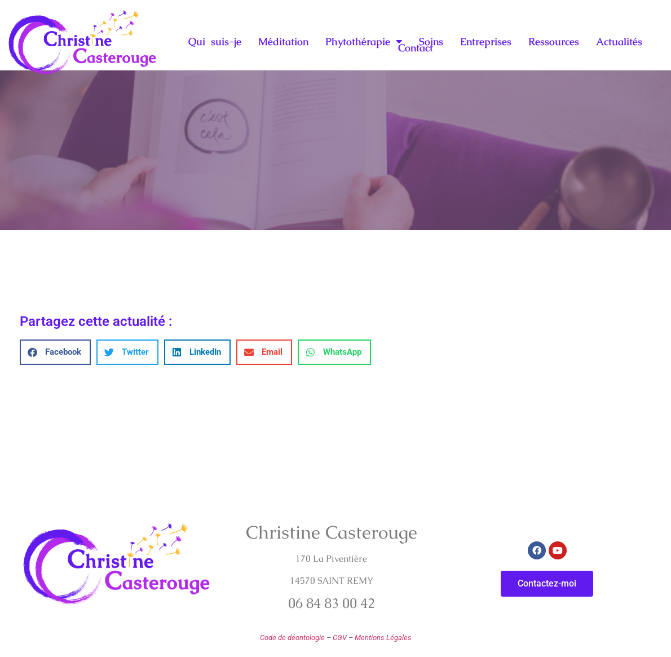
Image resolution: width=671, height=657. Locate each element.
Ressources (553, 41)
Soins (431, 41)
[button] (55, 352)
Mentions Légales (383, 637)
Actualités (619, 41)
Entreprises (485, 41)
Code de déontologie (292, 637)
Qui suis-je (214, 41)
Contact (415, 47)
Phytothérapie (363, 41)
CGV (340, 637)
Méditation (283, 41)
